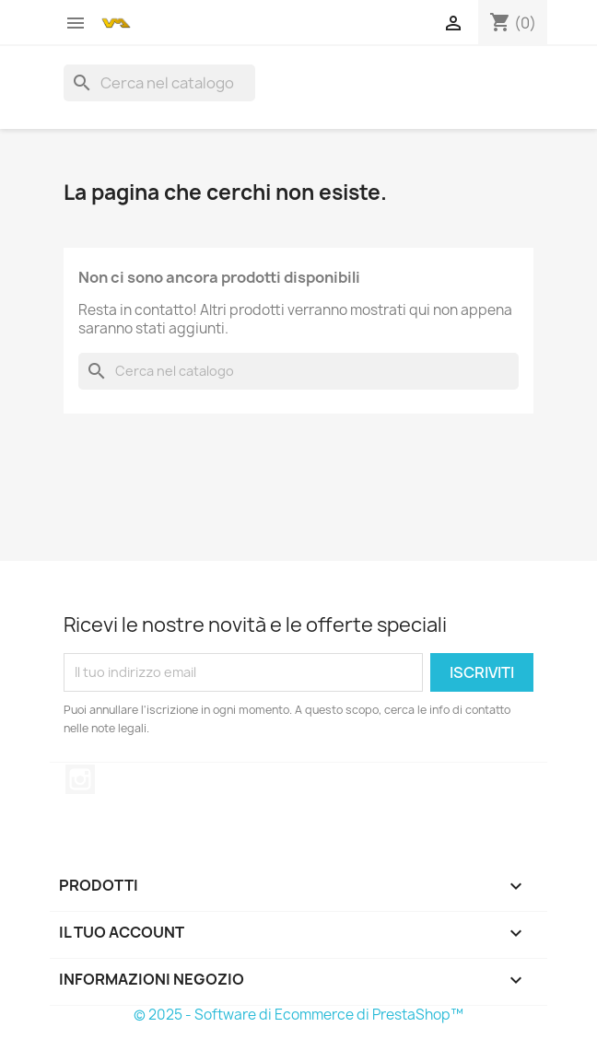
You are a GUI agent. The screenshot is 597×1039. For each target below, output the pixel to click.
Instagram (80, 779)
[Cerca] (159, 82)
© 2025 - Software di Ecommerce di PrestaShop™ (298, 1014)
